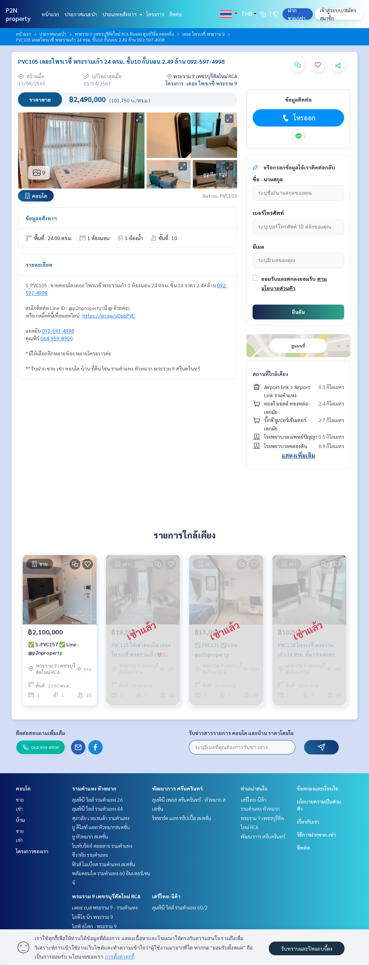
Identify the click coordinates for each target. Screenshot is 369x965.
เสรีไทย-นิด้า (166, 896)
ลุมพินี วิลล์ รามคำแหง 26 (97, 799)
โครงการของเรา (32, 851)
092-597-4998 (58, 330)
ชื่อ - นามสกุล (268, 179)
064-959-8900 (56, 338)
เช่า (19, 808)
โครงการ (155, 14)
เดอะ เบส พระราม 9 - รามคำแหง (105, 907)
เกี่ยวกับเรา (308, 821)
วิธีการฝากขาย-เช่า (316, 834)
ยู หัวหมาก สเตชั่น (90, 836)
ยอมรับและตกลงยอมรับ (288, 278)
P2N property (18, 14)
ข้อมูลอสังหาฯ (41, 218)
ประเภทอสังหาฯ (121, 14)
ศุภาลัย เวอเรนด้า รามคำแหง (100, 818)
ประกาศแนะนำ (81, 14)
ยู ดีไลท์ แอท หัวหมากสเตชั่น (101, 827)
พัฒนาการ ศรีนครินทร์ (177, 788)
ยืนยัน (298, 312)
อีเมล (258, 246)
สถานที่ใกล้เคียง (270, 374)
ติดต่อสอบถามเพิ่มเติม (40, 733)
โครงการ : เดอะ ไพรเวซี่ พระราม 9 (201, 83)
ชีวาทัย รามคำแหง (90, 854)
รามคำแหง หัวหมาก (94, 788)
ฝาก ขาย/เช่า (297, 14)
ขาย (20, 799)
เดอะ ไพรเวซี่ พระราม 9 (203, 34)
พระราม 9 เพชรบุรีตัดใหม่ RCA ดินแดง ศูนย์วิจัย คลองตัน (124, 34)
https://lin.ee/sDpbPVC (109, 315)
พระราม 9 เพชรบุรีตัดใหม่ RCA (106, 896)
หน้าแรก (50, 14)
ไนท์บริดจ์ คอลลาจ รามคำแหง (102, 845)
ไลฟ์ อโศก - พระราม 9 (94, 926)
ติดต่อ (175, 14)
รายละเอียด (39, 264)
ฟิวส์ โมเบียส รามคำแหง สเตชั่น (103, 864)
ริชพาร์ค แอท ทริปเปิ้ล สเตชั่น (181, 818)
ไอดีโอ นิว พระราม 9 (92, 916)
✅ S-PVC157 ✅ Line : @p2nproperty (53, 648)
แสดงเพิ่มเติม (298, 455)
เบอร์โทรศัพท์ (268, 212)
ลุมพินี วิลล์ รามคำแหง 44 (97, 808)
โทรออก (298, 118)
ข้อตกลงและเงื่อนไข (317, 788)
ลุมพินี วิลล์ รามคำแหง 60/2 (180, 907)
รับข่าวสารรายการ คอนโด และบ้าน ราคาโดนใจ (241, 733)
